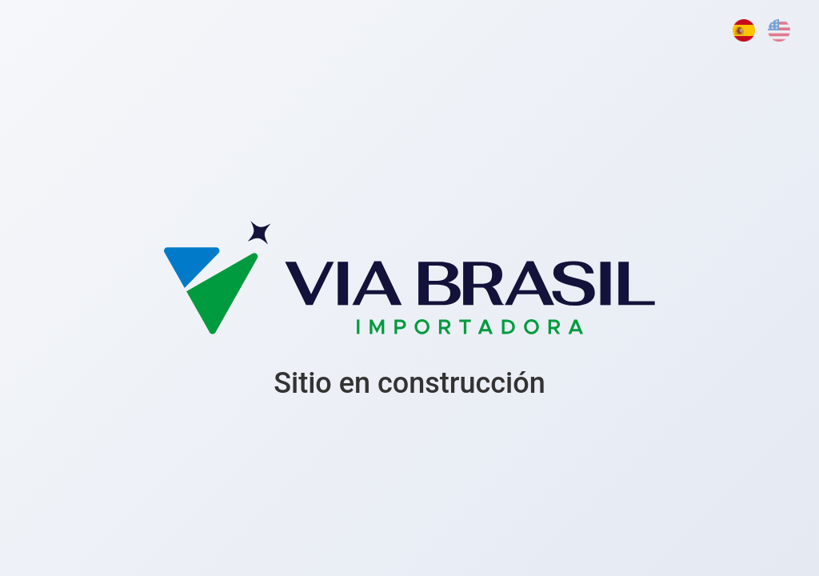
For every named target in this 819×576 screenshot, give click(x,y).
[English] (779, 30)
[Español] (743, 30)
